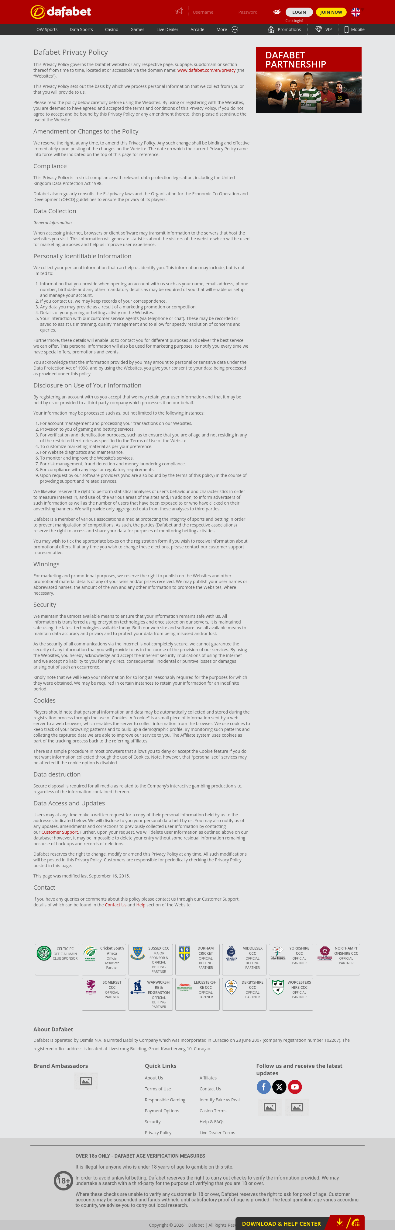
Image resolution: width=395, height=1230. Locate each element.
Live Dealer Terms (217, 1132)
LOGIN (299, 12)
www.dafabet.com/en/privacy (206, 70)
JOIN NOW (331, 12)
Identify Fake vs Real (220, 1100)
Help (140, 905)
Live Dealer (167, 29)
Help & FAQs (212, 1121)
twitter (279, 1087)
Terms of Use (158, 1089)
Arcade (197, 29)
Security (153, 1121)
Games (137, 29)
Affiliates (208, 1078)
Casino (111, 29)
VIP (328, 29)
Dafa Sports (81, 29)
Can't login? (295, 20)
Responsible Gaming (165, 1100)
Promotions (289, 29)
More (222, 29)
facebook (264, 1087)
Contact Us (115, 905)
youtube (295, 1087)
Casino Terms (213, 1111)
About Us (154, 1078)
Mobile (357, 29)
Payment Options (162, 1111)
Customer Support (59, 832)
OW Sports (47, 29)
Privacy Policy (158, 1132)
